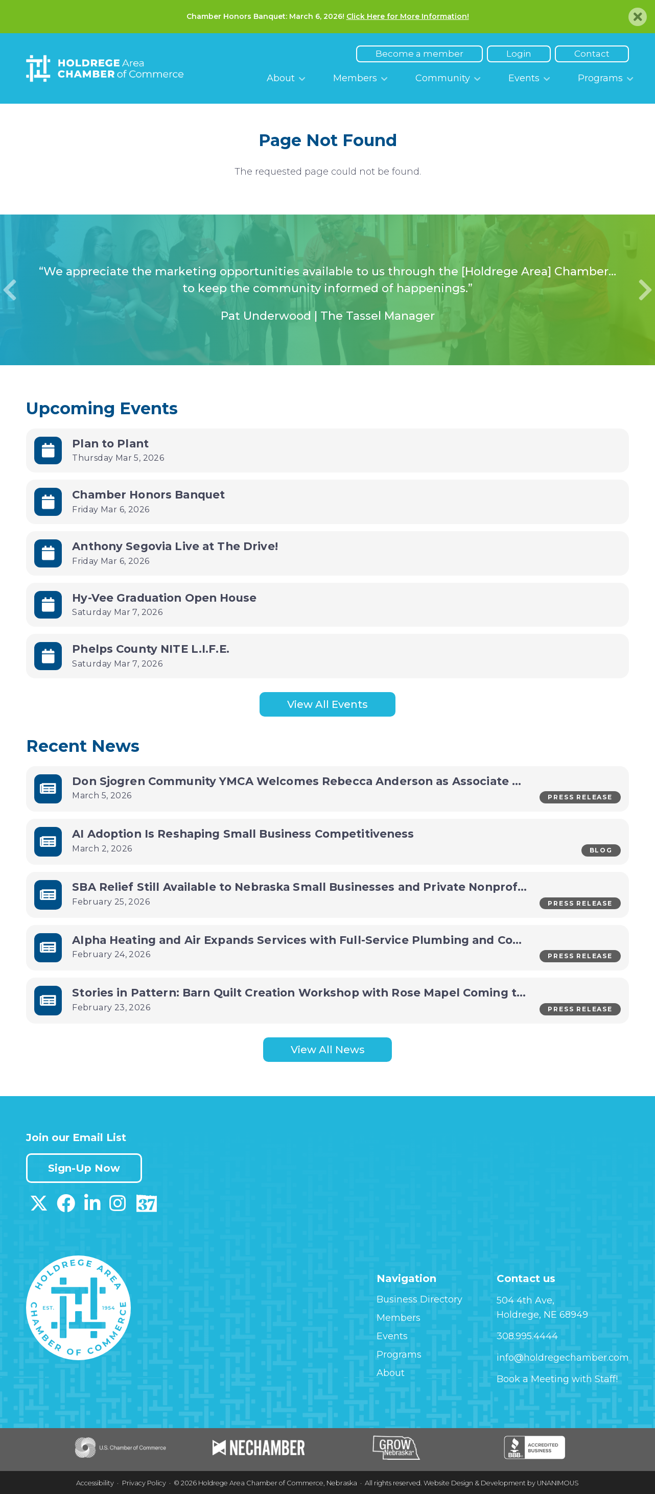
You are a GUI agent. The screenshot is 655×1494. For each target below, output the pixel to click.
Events (524, 78)
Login (518, 54)
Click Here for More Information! (407, 16)
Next (645, 290)
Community (442, 78)
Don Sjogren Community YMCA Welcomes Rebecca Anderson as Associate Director (318, 781)
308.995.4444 (527, 1336)
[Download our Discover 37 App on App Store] (146, 1207)
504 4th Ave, (525, 1300)
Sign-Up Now (84, 1168)
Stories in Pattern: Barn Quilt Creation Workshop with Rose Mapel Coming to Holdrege (326, 992)
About (281, 78)
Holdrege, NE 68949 (542, 1314)
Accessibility (95, 1483)
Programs (600, 78)
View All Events (327, 704)
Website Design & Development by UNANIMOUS (501, 1483)
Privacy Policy (144, 1483)
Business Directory (419, 1299)
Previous (9, 290)
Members (355, 78)
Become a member (419, 54)
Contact (592, 54)
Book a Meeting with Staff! (557, 1379)
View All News (328, 1050)
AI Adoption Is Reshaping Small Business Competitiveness (243, 833)
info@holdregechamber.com (563, 1357)
